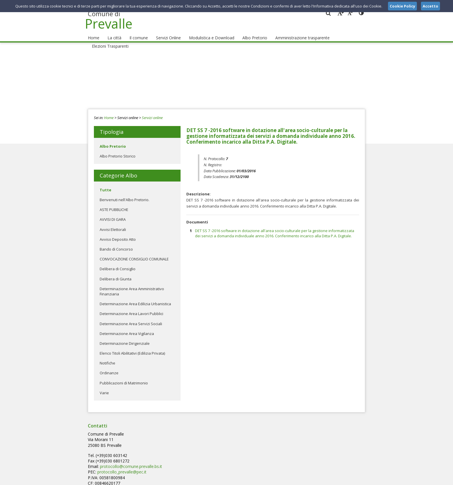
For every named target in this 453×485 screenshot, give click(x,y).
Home (93, 32)
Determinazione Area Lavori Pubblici (131, 308)
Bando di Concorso (116, 243)
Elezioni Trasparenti (341, 32)
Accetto (430, 6)
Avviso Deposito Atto (118, 233)
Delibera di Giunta (115, 273)
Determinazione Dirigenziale (125, 337)
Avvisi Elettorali (113, 224)
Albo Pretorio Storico (117, 150)
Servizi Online (163, 32)
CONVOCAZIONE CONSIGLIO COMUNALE (134, 253)
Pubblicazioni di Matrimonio (124, 377)
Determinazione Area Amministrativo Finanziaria (132, 286)
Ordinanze (109, 367)
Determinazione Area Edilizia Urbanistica (135, 298)
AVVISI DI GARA (113, 214)
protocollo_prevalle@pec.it (213, 444)
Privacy (329, 479)
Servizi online (152, 112)
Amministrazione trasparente (290, 32)
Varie (104, 387)
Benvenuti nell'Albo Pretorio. (124, 194)
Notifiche (107, 357)
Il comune (135, 32)
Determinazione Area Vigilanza (127, 328)
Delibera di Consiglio (117, 263)
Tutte (105, 184)
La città (112, 32)
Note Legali (308, 479)
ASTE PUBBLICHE (114, 204)
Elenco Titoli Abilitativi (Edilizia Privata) (132, 347)
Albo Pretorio (245, 32)
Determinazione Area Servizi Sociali (131, 318)
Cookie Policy (352, 479)
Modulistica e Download (205, 32)
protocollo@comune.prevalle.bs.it (222, 439)
